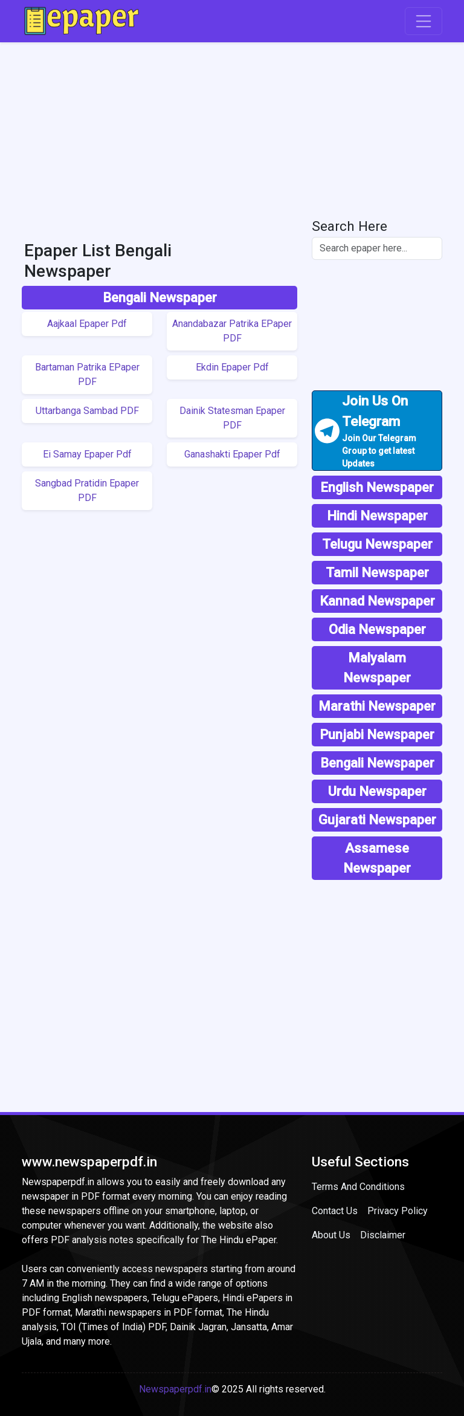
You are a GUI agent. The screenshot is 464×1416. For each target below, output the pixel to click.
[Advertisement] (232, 127)
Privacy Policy (397, 1211)
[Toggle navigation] (423, 21)
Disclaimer (382, 1235)
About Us (331, 1235)
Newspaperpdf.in (175, 1389)
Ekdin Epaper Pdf (232, 367)
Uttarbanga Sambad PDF (87, 410)
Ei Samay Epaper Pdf (87, 454)
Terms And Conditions (358, 1186)
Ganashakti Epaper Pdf (232, 454)
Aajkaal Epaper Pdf (87, 323)
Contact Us (335, 1211)
